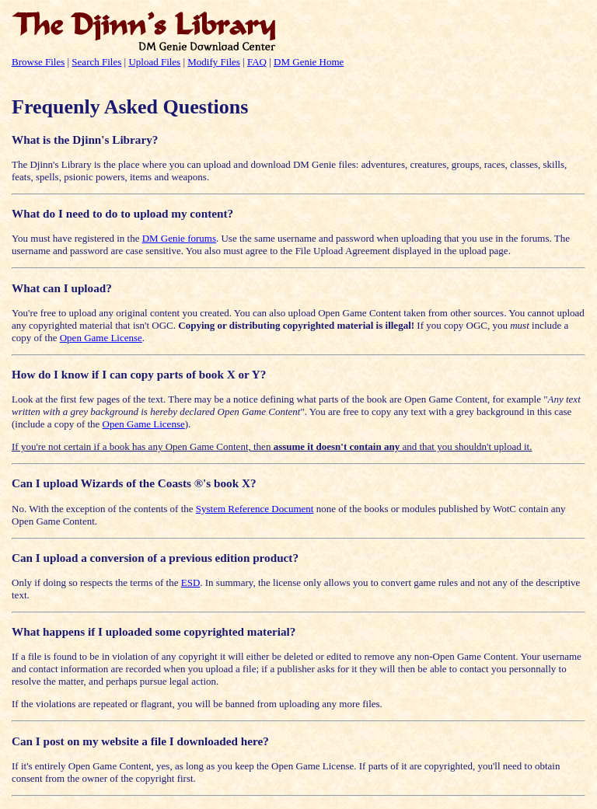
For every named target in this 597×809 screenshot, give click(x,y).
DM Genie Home (309, 62)
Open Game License (101, 337)
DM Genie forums (179, 238)
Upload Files (154, 62)
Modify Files (213, 62)
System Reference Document (255, 508)
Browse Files (38, 62)
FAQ (257, 62)
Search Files (96, 62)
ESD (191, 582)
